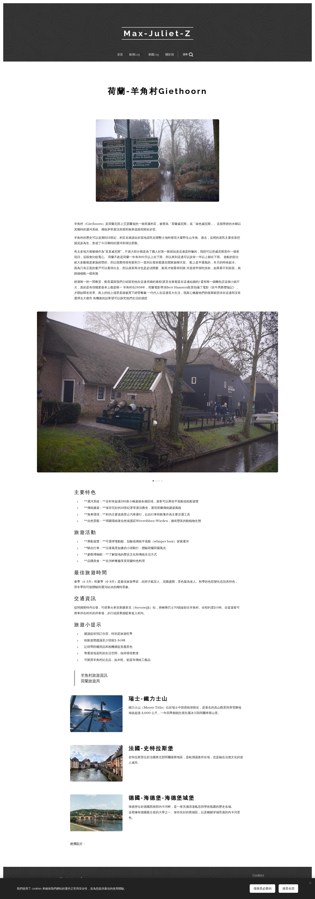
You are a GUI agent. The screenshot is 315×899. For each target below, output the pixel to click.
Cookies (258, 875)
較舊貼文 (76, 844)
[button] (170, 54)
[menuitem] (136, 54)
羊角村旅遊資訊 (94, 675)
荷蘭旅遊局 (90, 681)
